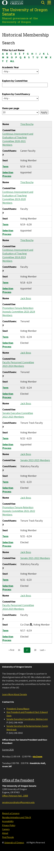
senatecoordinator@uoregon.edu (18, 802)
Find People (8, 837)
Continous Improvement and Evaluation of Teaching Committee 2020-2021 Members (17, 139)
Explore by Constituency (16, 94)
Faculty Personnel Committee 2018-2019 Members (18, 607)
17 (28, 650)
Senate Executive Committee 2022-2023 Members (17, 415)
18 (36, 650)
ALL (12, 61)
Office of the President (18, 780)
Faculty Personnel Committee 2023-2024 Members (18, 364)
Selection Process (7, 174)
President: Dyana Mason (17, 708)
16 (20, 650)
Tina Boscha (26, 124)
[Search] (43, 2)
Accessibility (8, 821)
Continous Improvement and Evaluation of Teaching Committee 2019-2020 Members (17, 197)
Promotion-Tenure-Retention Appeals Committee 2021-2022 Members (18, 511)
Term (5, 166)
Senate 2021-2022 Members (35, 558)
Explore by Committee (15, 81)
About (5, 833)
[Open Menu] (49, 2)
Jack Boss (25, 298)
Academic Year (10, 67)
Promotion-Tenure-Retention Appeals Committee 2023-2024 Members (18, 311)
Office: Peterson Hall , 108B (15, 795)
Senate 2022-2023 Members (35, 460)
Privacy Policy (8, 825)
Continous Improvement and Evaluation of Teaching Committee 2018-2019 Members (17, 255)
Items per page (10, 108)
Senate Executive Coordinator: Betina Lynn (27, 719)
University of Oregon (14, 842)
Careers (6, 829)
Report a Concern (10, 813)
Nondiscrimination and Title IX (16, 817)
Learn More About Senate (14, 694)
